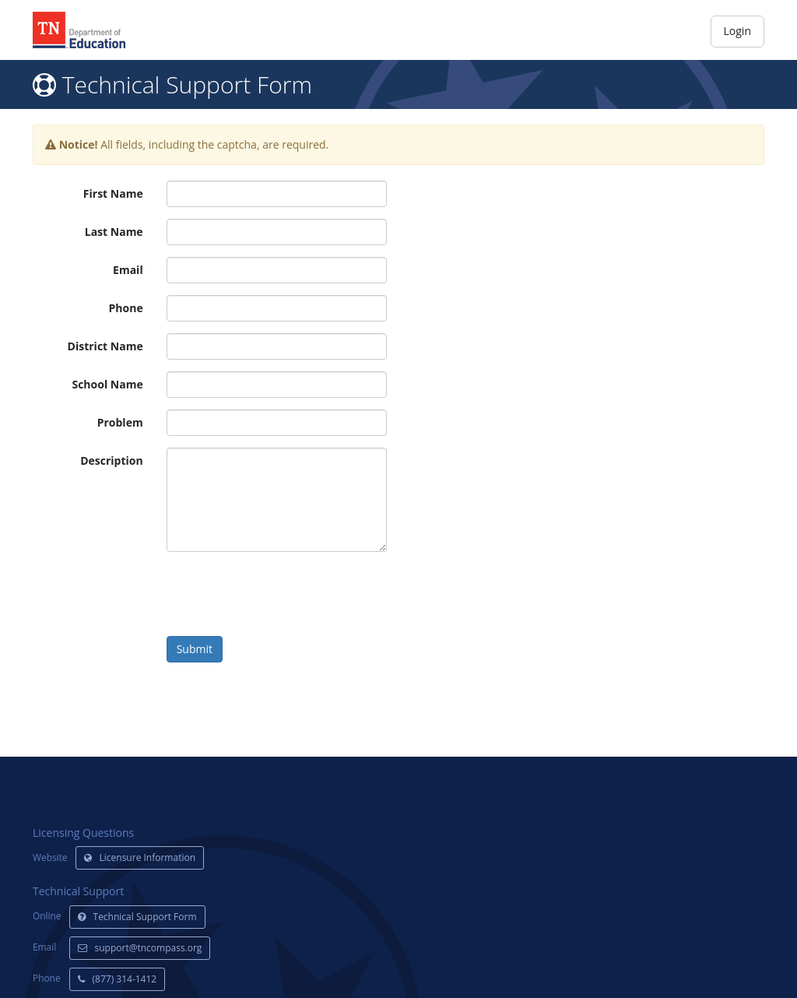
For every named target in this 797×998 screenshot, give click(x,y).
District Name (105, 346)
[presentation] (285, 594)
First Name (113, 193)
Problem (120, 422)
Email (128, 269)
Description (111, 460)
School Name (107, 384)
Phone (126, 307)
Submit (194, 648)
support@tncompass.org (140, 947)
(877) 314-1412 (117, 979)
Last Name (114, 231)
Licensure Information (140, 857)
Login (737, 30)
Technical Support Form (137, 916)
